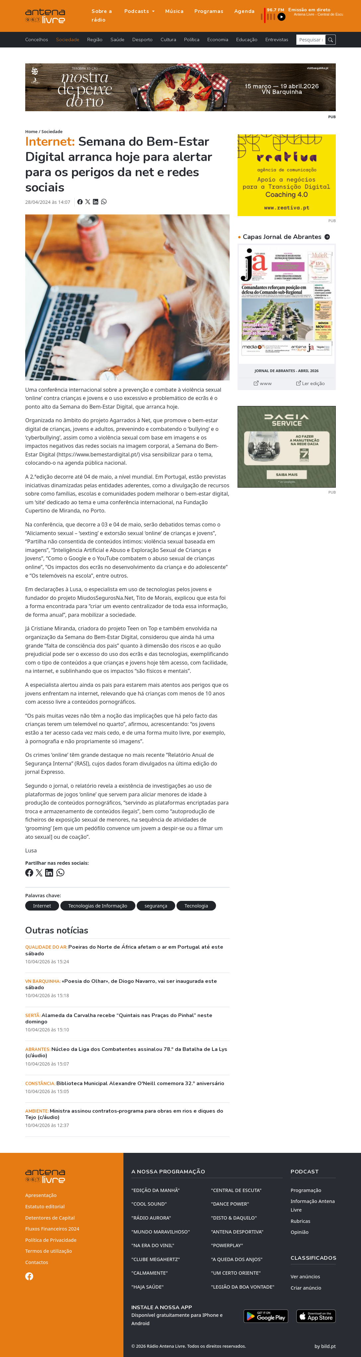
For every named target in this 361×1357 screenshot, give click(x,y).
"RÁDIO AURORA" (151, 1218)
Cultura (168, 39)
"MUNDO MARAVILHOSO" (160, 1232)
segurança (156, 906)
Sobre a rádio (102, 15)
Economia (217, 39)
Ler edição (310, 383)
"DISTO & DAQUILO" (234, 1218)
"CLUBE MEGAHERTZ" (155, 1259)
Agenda (244, 11)
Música (174, 11)
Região (95, 39)
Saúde (117, 39)
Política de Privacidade (51, 1240)
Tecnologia (196, 906)
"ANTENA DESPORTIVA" (237, 1232)
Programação (306, 1190)
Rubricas (300, 1221)
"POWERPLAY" (227, 1245)
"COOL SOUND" (149, 1204)
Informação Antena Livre (313, 1205)
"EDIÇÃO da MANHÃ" (155, 1190)
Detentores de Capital (50, 1218)
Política (191, 39)
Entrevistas (276, 39)
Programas (209, 11)
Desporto (142, 39)
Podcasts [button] (137, 11)
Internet (42, 906)
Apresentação (41, 1195)
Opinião (300, 1232)
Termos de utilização (48, 1251)
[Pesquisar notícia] (310, 40)
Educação (246, 39)
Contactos (36, 1262)
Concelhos (36, 39)
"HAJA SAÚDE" (147, 1287)
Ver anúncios (305, 1276)
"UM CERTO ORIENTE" (236, 1273)
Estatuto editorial (45, 1206)
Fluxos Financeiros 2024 (52, 1229)
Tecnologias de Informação (97, 906)
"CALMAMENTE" (149, 1273)
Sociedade (67, 39)
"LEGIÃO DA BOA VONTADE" (242, 1287)
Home (31, 131)
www (263, 383)
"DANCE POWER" (230, 1204)
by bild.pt (325, 1346)
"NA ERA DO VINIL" (152, 1245)
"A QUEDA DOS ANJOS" (236, 1259)
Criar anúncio (306, 1288)
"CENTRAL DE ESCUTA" (236, 1190)
